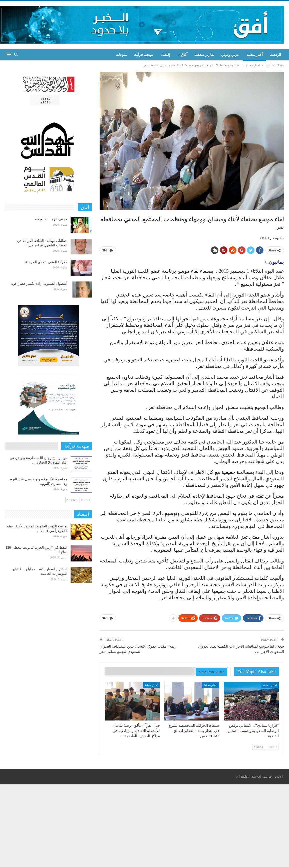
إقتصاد (165, 55)
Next (258, 746)
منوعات (121, 55)
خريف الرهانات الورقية (50, 219)
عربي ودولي (230, 55)
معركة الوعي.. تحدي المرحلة (46, 262)
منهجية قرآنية (144, 55)
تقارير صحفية (204, 55)
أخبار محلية (254, 55)
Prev (272, 746)
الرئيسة (275, 55)
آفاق (184, 55)
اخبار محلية (270, 685)
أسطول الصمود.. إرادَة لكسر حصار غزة (39, 283)
